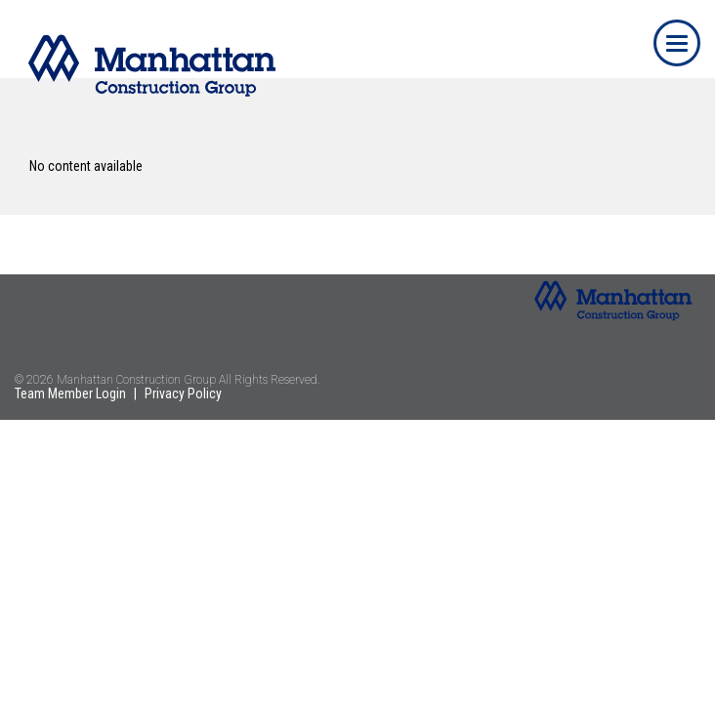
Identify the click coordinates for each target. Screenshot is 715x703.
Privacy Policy (183, 393)
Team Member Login (70, 393)
